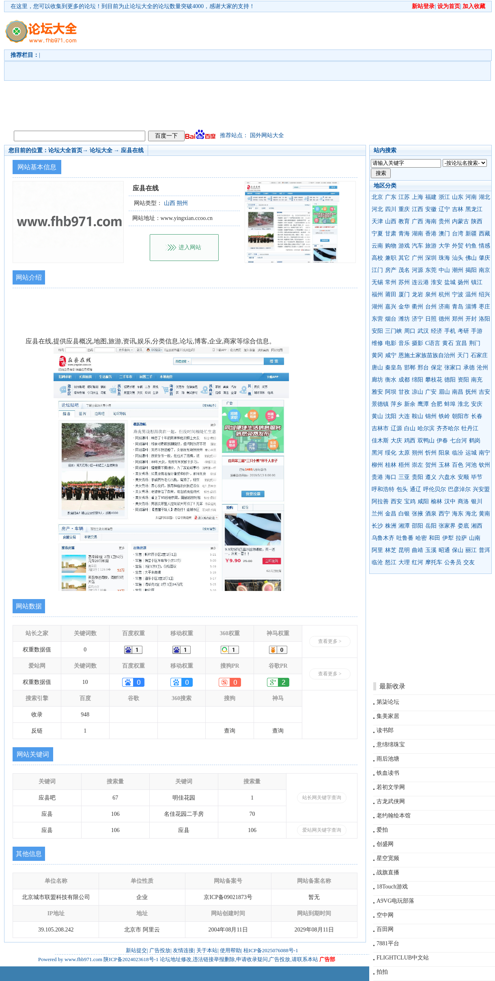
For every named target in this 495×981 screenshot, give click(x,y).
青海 (404, 234)
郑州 (457, 319)
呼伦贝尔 (434, 489)
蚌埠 (450, 404)
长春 (476, 416)
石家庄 (479, 355)
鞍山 (417, 416)
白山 (409, 428)
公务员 (452, 562)
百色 (457, 465)
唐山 (377, 367)
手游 (476, 331)
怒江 (390, 562)
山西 (390, 221)
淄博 (471, 307)
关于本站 (206, 950)
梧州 (404, 465)
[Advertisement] (216, 69)
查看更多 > (330, 641)
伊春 (442, 441)
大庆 (396, 441)
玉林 (444, 465)
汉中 (450, 501)
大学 (444, 246)
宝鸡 (409, 501)
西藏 (484, 234)
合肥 (436, 404)
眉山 (444, 392)
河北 (377, 209)
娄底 (463, 526)
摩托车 (433, 562)
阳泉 (444, 453)
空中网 (385, 915)
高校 (377, 258)
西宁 (444, 514)
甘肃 (390, 234)
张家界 (447, 526)
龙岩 (417, 294)
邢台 (423, 367)
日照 (431, 319)
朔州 (417, 453)
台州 (431, 307)
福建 (431, 197)
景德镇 (380, 404)
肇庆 (484, 258)
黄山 (377, 416)
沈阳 (390, 416)
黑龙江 (473, 209)
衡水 (390, 380)
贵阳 (417, 477)
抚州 (471, 392)
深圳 (431, 258)
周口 (409, 331)
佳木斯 (380, 441)
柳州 (377, 465)
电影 (390, 343)
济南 (444, 307)
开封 (471, 319)
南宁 (484, 453)
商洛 (463, 501)
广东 (390, 197)
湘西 (476, 526)
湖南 (417, 234)
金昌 (390, 514)
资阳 (463, 380)
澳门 (444, 234)
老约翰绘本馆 (394, 816)
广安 (431, 392)
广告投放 (159, 950)
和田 (434, 538)
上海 (417, 197)
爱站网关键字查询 (321, 830)
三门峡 (393, 331)
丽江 (471, 550)
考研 (463, 331)
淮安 (436, 282)
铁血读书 (388, 773)
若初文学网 (391, 787)
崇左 (417, 465)
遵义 (431, 477)
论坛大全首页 (65, 150)
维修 (377, 343)
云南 (377, 246)
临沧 (377, 562)
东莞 (431, 270)
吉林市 (380, 428)
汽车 (417, 246)
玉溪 (431, 550)
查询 (229, 731)
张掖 (417, 514)
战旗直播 (388, 872)
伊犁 (448, 538)
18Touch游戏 (392, 887)
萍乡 (396, 404)
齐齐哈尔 (448, 428)
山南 (474, 538)
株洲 (390, 526)
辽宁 (444, 209)
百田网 (385, 929)
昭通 (444, 550)
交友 (469, 562)
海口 (390, 477)
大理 (404, 562)
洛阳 (484, 319)
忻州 (431, 453)
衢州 (417, 307)
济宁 (417, 319)
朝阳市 (460, 416)
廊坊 (377, 380)
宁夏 (377, 234)
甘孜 (404, 392)
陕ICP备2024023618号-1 (130, 959)
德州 (444, 319)
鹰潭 (423, 404)
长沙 (377, 526)
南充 (476, 380)
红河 (417, 562)
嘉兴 (390, 307)
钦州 (484, 465)
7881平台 (388, 943)
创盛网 (385, 844)
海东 (457, 514)
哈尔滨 (426, 428)
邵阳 (417, 526)
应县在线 (132, 150)
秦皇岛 (393, 367)
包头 (402, 489)
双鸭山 (426, 441)
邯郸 (409, 367)
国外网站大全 (267, 135)
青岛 (457, 307)
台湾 (457, 234)
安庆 (476, 404)
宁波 (457, 294)
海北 (471, 514)
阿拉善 (380, 501)
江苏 (404, 197)
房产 (390, 270)
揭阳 (471, 270)
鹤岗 (474, 441)
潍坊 (404, 319)
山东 (457, 197)
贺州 (431, 465)
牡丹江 (469, 428)
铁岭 (444, 416)
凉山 (417, 392)
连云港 (420, 282)
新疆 (471, 234)
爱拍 (382, 830)
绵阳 (417, 380)
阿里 (377, 550)
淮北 (463, 404)
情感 (484, 246)
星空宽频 (388, 858)
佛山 (471, 258)
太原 (404, 453)
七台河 (458, 441)
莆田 (390, 294)
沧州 (482, 367)
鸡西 (409, 441)
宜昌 (461, 343)
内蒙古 (460, 221)
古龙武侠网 (391, 801)
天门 (463, 355)
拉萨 (461, 538)
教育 (404, 221)
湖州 (377, 307)
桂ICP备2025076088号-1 (270, 950)
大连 (404, 416)
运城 (471, 453)
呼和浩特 (383, 489)
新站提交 (136, 950)
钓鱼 (471, 246)
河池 (471, 465)
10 (85, 682)
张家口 (452, 367)
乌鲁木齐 (383, 538)
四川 (390, 209)
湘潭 (404, 526)
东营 (377, 319)
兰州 (377, 514)
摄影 (417, 343)
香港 (431, 234)
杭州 (444, 294)
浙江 (444, 197)
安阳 (377, 331)
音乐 (404, 343)
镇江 (476, 282)
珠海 (444, 258)
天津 (377, 221)
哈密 (421, 538)
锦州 (431, 416)
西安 (396, 501)
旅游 (431, 246)
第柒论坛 (388, 702)
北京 (377, 197)
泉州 (431, 294)
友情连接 (183, 950)
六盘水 (447, 477)
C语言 (432, 343)
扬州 (463, 282)
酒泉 (431, 514)
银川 (476, 501)
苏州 (404, 282)
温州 (471, 294)
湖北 (484, 197)
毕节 (476, 477)
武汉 (423, 331)
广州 (417, 258)
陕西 (476, 221)
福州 (377, 294)
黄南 (484, 514)
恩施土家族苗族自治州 (426, 355)
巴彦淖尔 (459, 489)
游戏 (404, 246)
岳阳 (431, 526)
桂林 (390, 465)
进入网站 (190, 247)
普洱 (484, 550)
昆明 (404, 550)
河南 (471, 197)
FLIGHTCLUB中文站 (403, 958)
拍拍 (382, 972)
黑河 (377, 453)
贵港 (377, 477)
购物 (390, 246)
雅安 (377, 392)
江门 (377, 270)
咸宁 (390, 355)
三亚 (404, 477)
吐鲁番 (404, 538)
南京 (484, 270)
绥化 (390, 453)
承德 (469, 367)
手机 (450, 331)
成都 (404, 380)
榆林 (436, 501)
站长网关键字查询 (321, 797)
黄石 (448, 343)
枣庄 (484, 307)
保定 (436, 367)
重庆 (404, 209)
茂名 (404, 270)
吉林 (457, 209)
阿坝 (390, 392)
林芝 (390, 550)
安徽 (431, 209)
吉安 (484, 392)
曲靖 (417, 550)
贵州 (444, 221)
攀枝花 (433, 380)
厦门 (404, 294)
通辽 (415, 489)
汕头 (457, 258)
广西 (417, 221)
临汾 (457, 453)
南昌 (457, 392)
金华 (404, 307)
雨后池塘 (388, 759)
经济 (436, 331)
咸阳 (423, 501)
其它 (404, 258)
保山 (457, 550)
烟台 (390, 319)
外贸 (457, 246)
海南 (431, 221)
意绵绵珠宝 (391, 745)
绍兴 (484, 294)
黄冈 (377, 355)
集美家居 (388, 716)
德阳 (450, 380)
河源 (417, 270)
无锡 (377, 282)
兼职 (390, 258)
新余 (409, 404)
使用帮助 (230, 950)
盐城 (450, 282)
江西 (417, 209)
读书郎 (385, 730)
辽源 (396, 428)
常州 (390, 282)
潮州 (457, 270)
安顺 (463, 477)
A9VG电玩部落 (395, 901)
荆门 (474, 343)
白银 (404, 514)
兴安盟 (481, 489)
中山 (444, 270)
